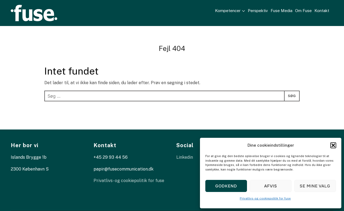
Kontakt (324, 10)
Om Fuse (306, 10)
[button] (333, 145)
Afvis (270, 186)
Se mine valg (315, 186)
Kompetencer (230, 10)
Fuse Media (284, 10)
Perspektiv (260, 10)
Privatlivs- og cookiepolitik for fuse (265, 198)
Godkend (226, 186)
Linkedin (184, 157)
